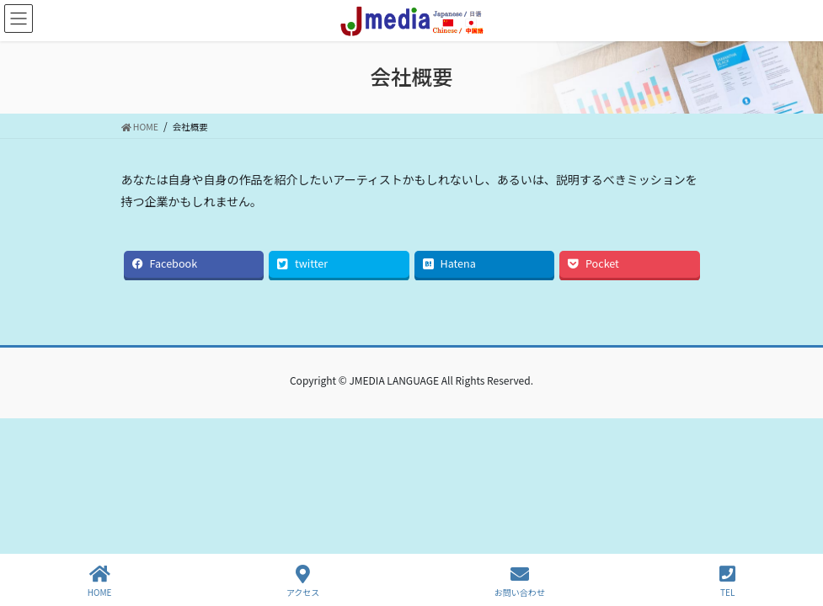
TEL (727, 581)
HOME (100, 581)
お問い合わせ (519, 581)
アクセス (303, 581)
